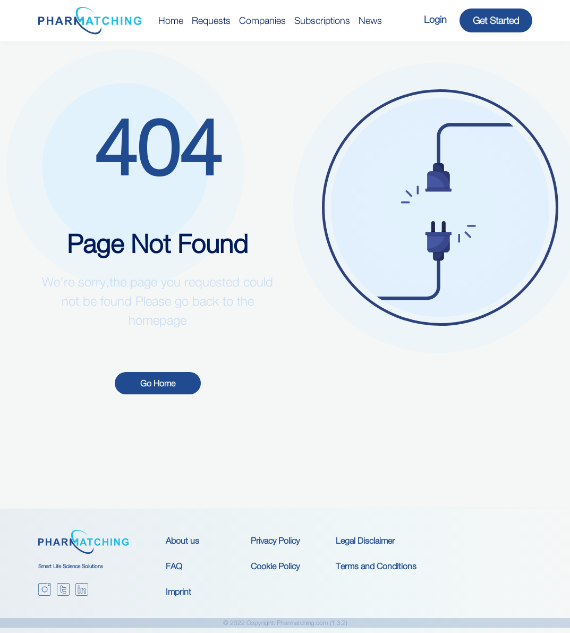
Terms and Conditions (376, 566)
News (370, 20)
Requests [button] (211, 20)
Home (170, 20)
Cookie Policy (275, 566)
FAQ (174, 566)
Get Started (496, 20)
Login (435, 19)
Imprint (178, 591)
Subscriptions (322, 20)
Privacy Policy (275, 540)
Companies (262, 20)
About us (182, 540)
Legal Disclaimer (365, 540)
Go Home (157, 383)
